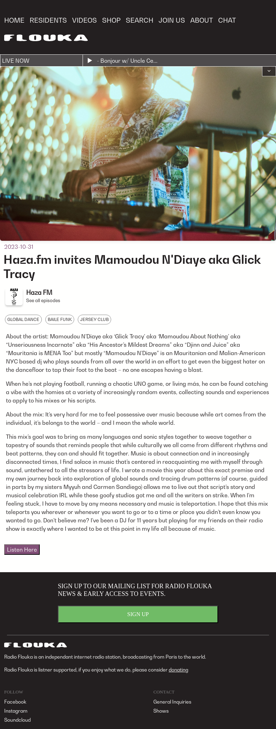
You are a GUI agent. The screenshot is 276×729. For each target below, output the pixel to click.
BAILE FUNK (60, 319)
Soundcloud (17, 720)
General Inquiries (172, 702)
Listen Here (22, 549)
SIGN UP (138, 614)
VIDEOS (84, 20)
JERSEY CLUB (94, 319)
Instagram (16, 711)
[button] (269, 71)
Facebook (15, 702)
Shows (161, 711)
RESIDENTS (48, 20)
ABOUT (201, 20)
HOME (14, 20)
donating (178, 670)
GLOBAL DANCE (23, 319)
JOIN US (172, 20)
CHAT (227, 20)
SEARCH (139, 20)
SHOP (111, 20)
